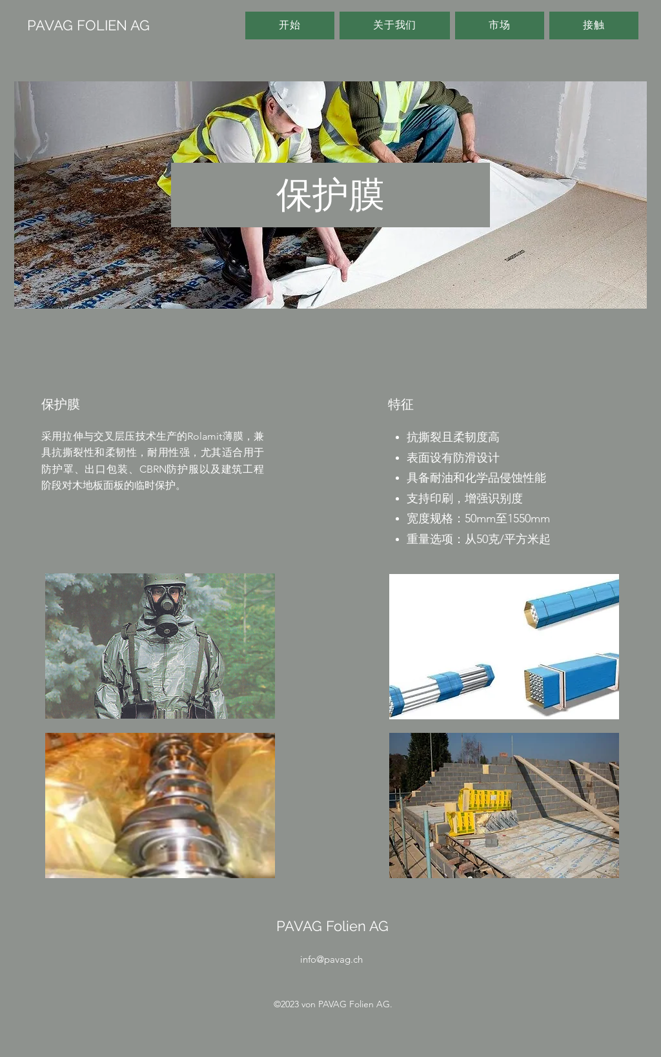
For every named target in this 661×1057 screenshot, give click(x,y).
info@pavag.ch (331, 959)
